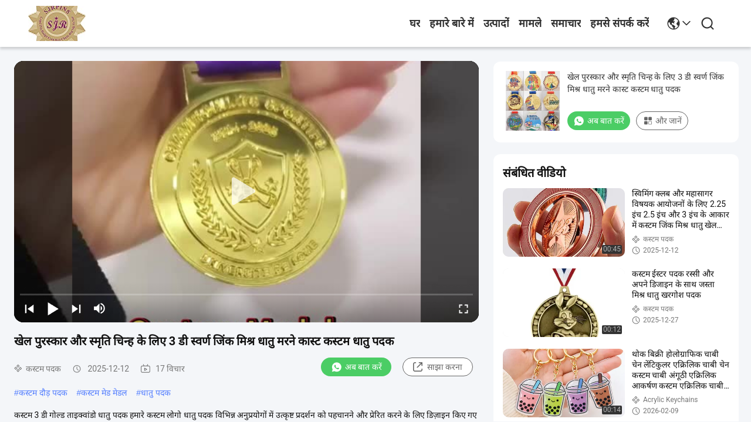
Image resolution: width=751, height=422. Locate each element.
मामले (530, 23)
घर (415, 23)
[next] (76, 308)
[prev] (29, 308)
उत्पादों (496, 23)
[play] (246, 191)
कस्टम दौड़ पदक (43, 392)
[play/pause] (53, 308)
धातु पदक (156, 392)
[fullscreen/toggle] (463, 308)
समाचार (566, 23)
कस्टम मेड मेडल (104, 392)
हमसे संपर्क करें (619, 23)
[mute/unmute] (99, 308)
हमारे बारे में (451, 23)
